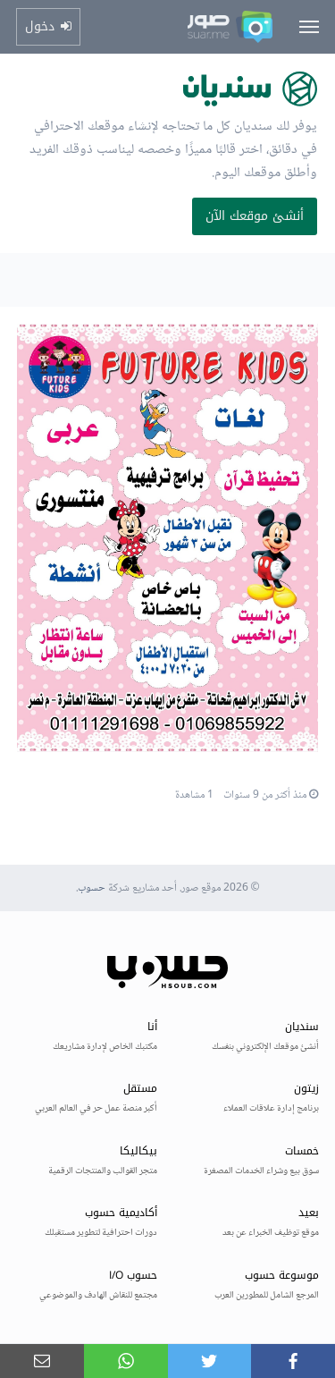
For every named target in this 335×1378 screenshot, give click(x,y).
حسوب (91, 888)
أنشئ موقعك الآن (254, 216)
